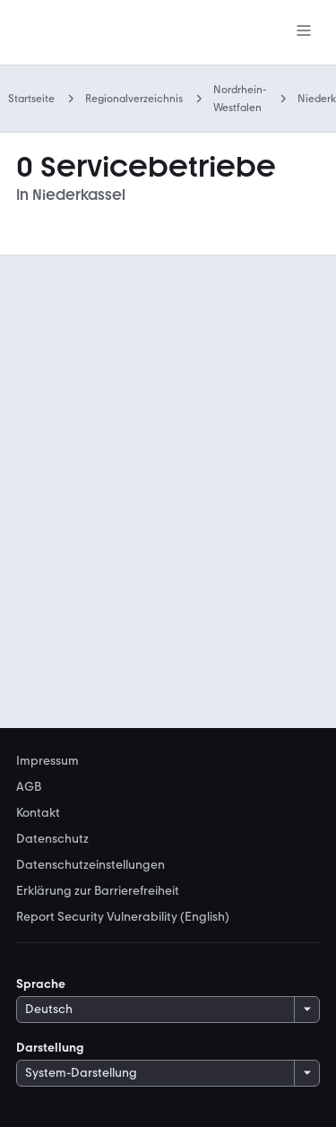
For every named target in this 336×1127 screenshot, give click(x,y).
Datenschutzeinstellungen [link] (90, 865)
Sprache (40, 984)
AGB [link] (28, 787)
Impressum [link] (47, 761)
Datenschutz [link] (52, 839)
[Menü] (304, 32)
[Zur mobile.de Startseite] (92, 33)
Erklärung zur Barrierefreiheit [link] (97, 891)
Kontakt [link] (38, 813)
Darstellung (50, 1047)
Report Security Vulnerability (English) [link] (122, 917)
